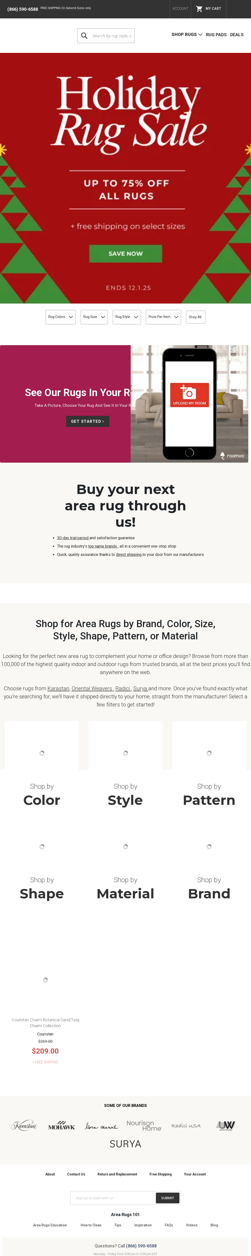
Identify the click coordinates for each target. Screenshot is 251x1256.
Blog (214, 1109)
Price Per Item (168, 143)
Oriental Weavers (92, 572)
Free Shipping (161, 1058)
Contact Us (76, 1058)
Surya (140, 572)
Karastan (58, 572)
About (50, 1058)
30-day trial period (73, 364)
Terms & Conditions (103, 1214)
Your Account (195, 1058)
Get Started (86, 247)
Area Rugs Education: (50, 1109)
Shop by (42, 670)
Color (41, 683)
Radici (123, 572)
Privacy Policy (133, 1214)
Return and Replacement (117, 1058)
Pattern (209, 683)
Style (125, 683)
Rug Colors (22, 143)
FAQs (169, 1109)
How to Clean (91, 1109)
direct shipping (129, 380)
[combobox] (106, 35)
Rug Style (115, 143)
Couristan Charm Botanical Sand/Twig (45, 903)
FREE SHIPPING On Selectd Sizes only (65, 8)
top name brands (103, 372)
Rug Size (69, 143)
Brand (209, 777)
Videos (192, 1109)
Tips (117, 1109)
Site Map (157, 1214)
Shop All (226, 143)
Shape (42, 777)
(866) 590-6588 (22, 9)
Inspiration (143, 1109)
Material (125, 777)
